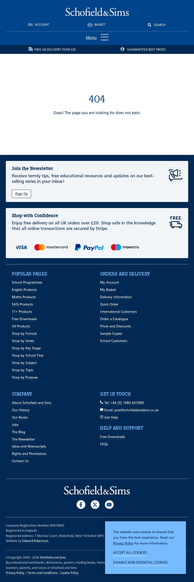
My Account (109, 282)
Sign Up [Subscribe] (21, 193)
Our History (21, 410)
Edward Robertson (35, 541)
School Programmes (27, 282)
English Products (24, 290)
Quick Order (109, 304)
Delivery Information (116, 297)
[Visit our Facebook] (81, 504)
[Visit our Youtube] (109, 504)
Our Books (20, 417)
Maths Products (24, 297)
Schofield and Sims (53, 557)
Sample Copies (111, 333)
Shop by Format (24, 333)
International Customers (118, 312)
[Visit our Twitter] (95, 504)
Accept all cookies (130, 553)
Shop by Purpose (25, 377)
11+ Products (22, 312)
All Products (21, 326)
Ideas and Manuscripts (29, 446)
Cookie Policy (69, 573)
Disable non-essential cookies (140, 562)
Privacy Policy (123, 543)
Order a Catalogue (114, 319)
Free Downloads (24, 319)
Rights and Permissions (29, 454)
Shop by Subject (24, 363)
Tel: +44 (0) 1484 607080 (122, 403)
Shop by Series (23, 341)
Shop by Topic (22, 370)
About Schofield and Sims (31, 403)
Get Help (109, 417)
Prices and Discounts (115, 326)
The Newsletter (23, 439)
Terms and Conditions (42, 573)
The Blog (18, 432)
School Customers (113, 341)
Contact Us (20, 461)
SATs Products (22, 304)
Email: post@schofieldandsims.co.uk (129, 410)
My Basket (108, 290)
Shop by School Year (28, 355)
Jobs (15, 425)
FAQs (104, 444)
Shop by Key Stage (26, 348)
